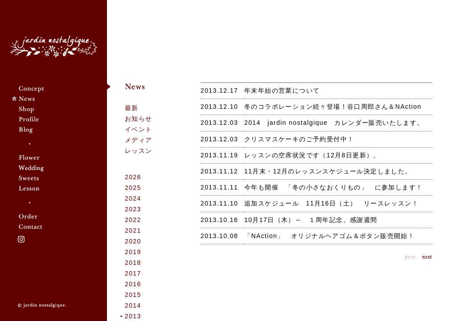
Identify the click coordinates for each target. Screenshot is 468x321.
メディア (138, 140)
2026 (133, 177)
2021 (133, 230)
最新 (132, 107)
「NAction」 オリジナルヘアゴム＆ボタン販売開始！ (329, 235)
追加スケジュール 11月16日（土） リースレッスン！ (331, 203)
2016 (133, 284)
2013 (133, 316)
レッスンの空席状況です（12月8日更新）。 (312, 155)
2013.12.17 (219, 90)
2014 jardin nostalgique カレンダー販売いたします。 (334, 122)
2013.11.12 (219, 171)
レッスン (138, 150)
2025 (133, 187)
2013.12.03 (219, 122)
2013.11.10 (219, 203)
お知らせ (138, 118)
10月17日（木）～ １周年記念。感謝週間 (311, 219)
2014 (133, 305)
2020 (133, 241)
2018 (133, 262)
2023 (133, 209)
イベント (138, 129)
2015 (133, 294)
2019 (133, 251)
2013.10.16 (219, 219)
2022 (133, 219)
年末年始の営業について (282, 90)
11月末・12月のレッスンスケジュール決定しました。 (328, 171)
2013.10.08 (219, 235)
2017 (133, 273)
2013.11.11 (219, 187)
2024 (133, 198)
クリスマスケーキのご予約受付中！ (299, 139)
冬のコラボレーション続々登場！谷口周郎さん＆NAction (333, 106)
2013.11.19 (219, 155)
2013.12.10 (219, 106)
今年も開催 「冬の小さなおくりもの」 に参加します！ (333, 187)
